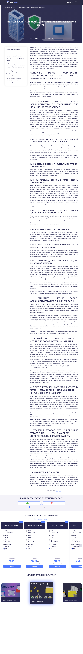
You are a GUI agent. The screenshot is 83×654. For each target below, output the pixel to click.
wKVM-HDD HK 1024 (12, 525)
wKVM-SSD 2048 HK (35, 525)
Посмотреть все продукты (41, 519)
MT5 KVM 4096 (57, 525)
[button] (80, 545)
